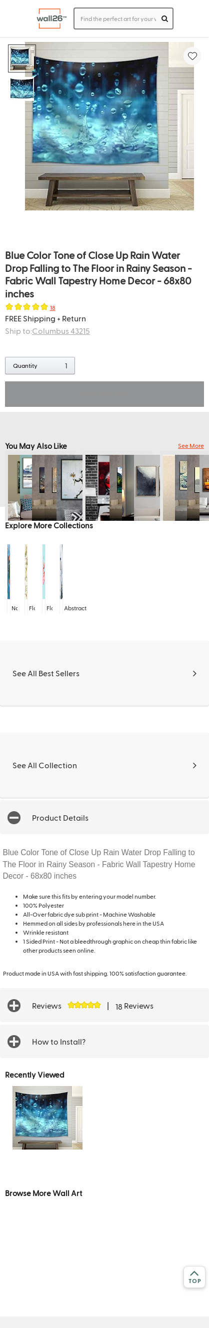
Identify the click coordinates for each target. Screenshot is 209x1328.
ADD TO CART (105, 394)
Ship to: (47, 330)
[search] (164, 18)
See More (191, 445)
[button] (104, 817)
